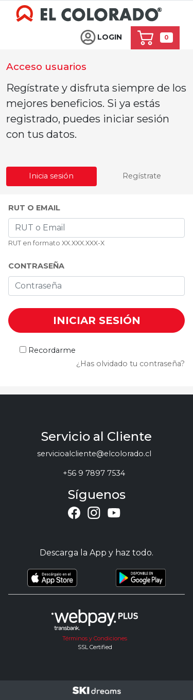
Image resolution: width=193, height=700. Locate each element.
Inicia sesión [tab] (51, 176)
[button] (101, 37)
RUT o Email (34, 207)
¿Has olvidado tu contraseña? (130, 363)
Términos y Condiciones (94, 638)
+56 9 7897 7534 (94, 473)
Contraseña (36, 266)
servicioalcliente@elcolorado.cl (94, 453)
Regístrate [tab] (141, 176)
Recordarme (52, 350)
